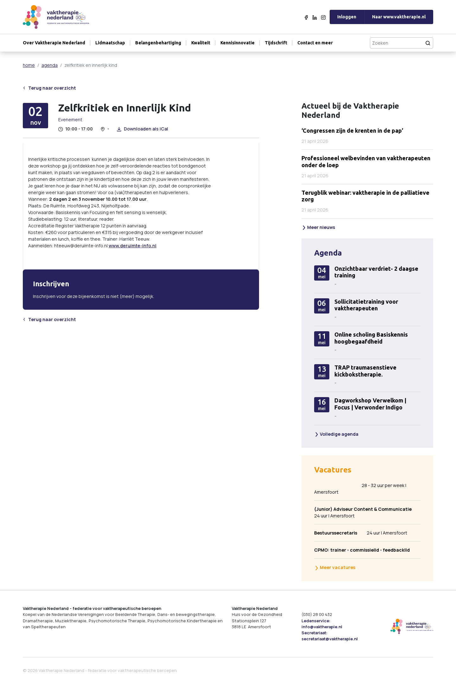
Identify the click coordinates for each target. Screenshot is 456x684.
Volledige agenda (336, 434)
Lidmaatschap (110, 42)
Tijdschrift (276, 42)
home (29, 65)
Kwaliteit (200, 42)
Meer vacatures (334, 567)
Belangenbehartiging (158, 42)
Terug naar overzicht (49, 88)
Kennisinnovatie (237, 42)
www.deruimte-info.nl (132, 246)
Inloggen (346, 16)
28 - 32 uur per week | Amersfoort (360, 488)
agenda (49, 65)
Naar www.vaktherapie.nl (399, 16)
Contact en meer (315, 42)
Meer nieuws (318, 227)
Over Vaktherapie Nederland (54, 42)
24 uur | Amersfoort (363, 512)
